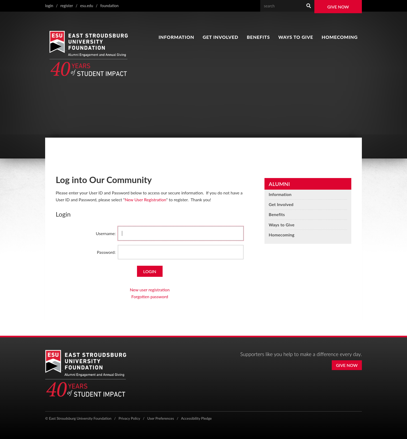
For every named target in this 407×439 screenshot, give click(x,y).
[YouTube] (347, 419)
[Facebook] (314, 419)
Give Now (338, 6)
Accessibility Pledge (196, 418)
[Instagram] (336, 419)
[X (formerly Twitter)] (324, 419)
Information (176, 37)
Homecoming (340, 37)
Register (66, 5)
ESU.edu (86, 5)
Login (49, 5)
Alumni (279, 184)
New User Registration (145, 199)
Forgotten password (149, 296)
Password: (106, 252)
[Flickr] (359, 419)
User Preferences (160, 418)
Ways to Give (295, 37)
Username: (106, 233)
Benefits (258, 37)
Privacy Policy (129, 418)
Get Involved (220, 37)
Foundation (109, 5)
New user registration (150, 289)
